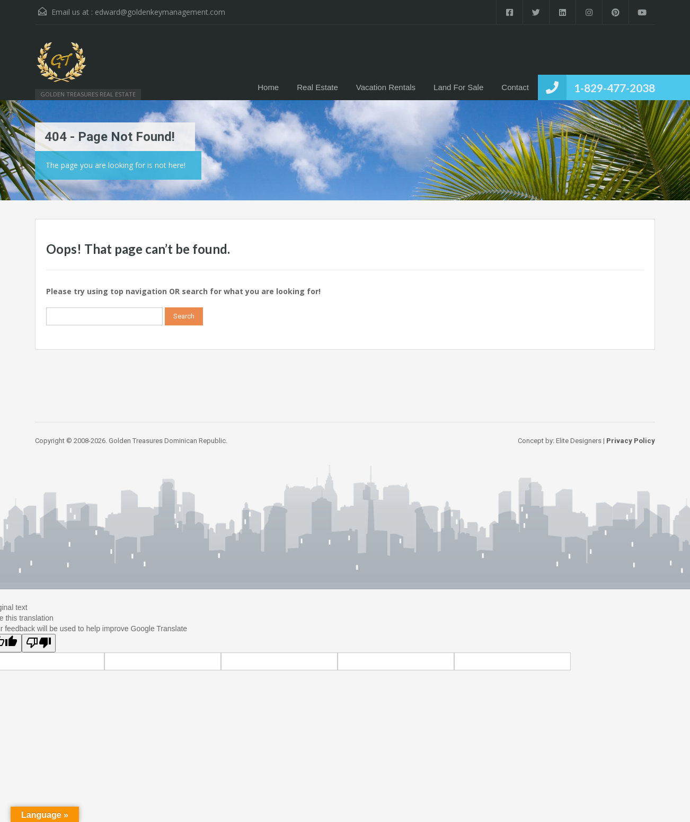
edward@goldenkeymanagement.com (160, 12)
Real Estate (317, 87)
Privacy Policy (630, 441)
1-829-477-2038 (614, 87)
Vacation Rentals (385, 87)
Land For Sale (458, 87)
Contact (515, 87)
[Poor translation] (39, 643)
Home (268, 87)
